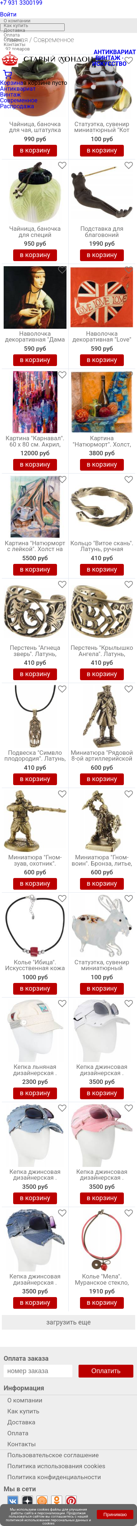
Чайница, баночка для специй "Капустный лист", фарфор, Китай (35, 237)
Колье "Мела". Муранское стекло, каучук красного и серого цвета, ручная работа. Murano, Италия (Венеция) (102, 1284)
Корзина (11, 82)
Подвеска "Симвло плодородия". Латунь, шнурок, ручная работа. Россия (35, 761)
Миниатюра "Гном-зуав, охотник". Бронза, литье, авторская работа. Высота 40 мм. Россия (35, 865)
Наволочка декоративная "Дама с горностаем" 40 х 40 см (35, 342)
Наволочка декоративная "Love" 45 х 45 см (101, 340)
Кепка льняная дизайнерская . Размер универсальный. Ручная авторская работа (35, 1075)
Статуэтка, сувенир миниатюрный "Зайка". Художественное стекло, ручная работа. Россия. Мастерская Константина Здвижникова (102, 970)
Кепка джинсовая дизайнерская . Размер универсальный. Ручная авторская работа (102, 1075)
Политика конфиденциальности (54, 1477)
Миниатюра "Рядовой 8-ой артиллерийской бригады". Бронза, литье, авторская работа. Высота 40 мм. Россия (102, 761)
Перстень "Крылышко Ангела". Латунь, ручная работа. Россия (102, 656)
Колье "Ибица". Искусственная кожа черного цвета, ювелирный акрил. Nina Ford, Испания (35, 970)
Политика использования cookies (56, 1466)
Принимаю (115, 1514)
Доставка (14, 30)
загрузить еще (68, 1322)
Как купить (16, 25)
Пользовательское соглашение (53, 1455)
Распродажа (17, 106)
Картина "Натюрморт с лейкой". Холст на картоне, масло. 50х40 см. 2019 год (35, 551)
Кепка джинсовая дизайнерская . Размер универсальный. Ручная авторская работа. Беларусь (35, 1284)
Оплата (12, 35)
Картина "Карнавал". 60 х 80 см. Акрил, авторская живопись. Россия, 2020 (35, 446)
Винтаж (10, 94)
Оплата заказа (26, 1358)
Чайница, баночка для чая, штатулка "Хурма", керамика (35, 130)
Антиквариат (18, 88)
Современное (19, 100)
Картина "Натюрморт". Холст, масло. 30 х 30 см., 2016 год (102, 446)
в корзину (35, 150)
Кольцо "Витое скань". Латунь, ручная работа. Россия (102, 549)
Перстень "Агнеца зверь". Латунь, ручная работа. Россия (35, 656)
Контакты (15, 44)
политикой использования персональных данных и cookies (48, 1522)
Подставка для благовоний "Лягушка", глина (102, 235)
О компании (17, 20)
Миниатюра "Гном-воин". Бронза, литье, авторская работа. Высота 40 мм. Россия (102, 865)
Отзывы (13, 39)
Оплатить (106, 1371)
